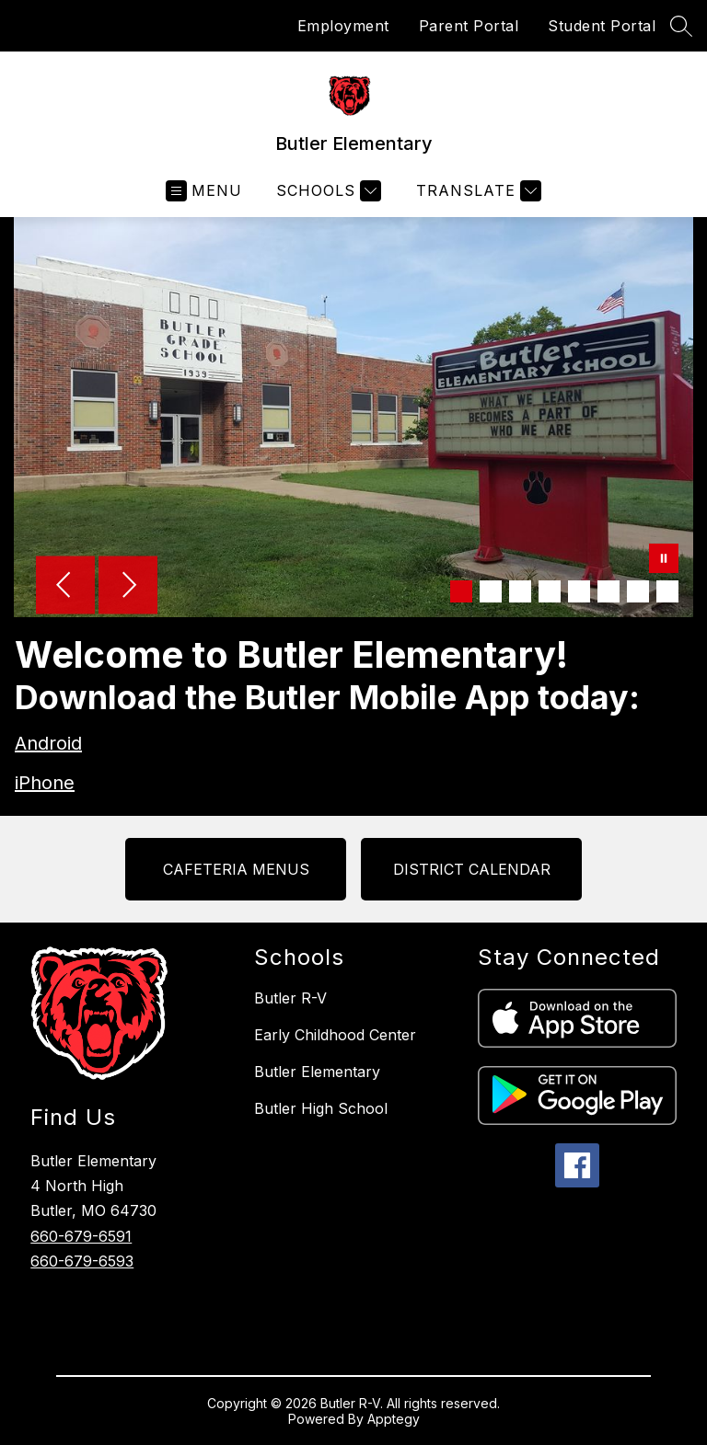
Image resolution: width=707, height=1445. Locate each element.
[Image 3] (520, 591)
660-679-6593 (81, 1261)
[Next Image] (128, 587)
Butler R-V (290, 998)
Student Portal (601, 26)
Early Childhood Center (335, 1035)
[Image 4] (550, 591)
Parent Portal (469, 26)
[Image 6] (608, 591)
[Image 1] (461, 591)
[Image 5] (579, 591)
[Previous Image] (65, 587)
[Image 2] (491, 591)
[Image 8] (667, 591)
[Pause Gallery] (663, 560)
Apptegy (393, 1419)
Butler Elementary (317, 1071)
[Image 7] (638, 591)
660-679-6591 (81, 1236)
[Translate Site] (476, 190)
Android (48, 743)
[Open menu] (204, 190)
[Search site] (681, 26)
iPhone (45, 783)
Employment (343, 26)
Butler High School (321, 1108)
